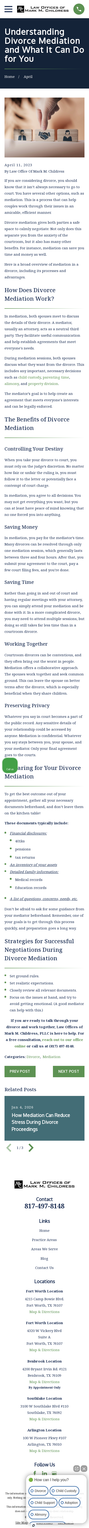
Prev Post (20, 1071)
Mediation (52, 1056)
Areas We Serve (44, 1249)
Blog (44, 1258)
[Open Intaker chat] (33, 1525)
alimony (12, 383)
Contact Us (44, 1267)
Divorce (33, 1056)
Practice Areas (44, 1239)
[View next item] (31, 1148)
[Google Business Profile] (54, 1473)
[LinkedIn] (44, 1473)
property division (43, 383)
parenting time (56, 377)
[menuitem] (21, 1523)
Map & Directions (44, 1311)
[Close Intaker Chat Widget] (84, 1468)
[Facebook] (34, 1473)
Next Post (68, 1071)
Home (44, 1230)
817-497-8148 (44, 1206)
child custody (29, 377)
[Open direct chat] (76, 1468)
